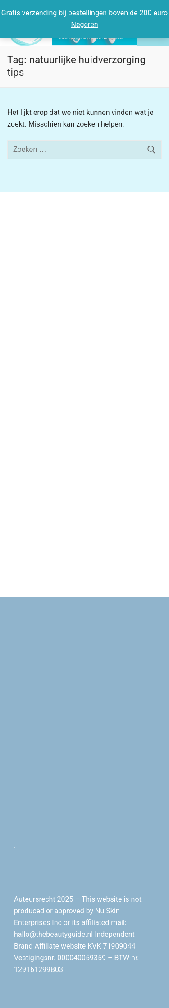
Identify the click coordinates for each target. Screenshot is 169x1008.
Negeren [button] (84, 24)
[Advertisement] (84, 295)
